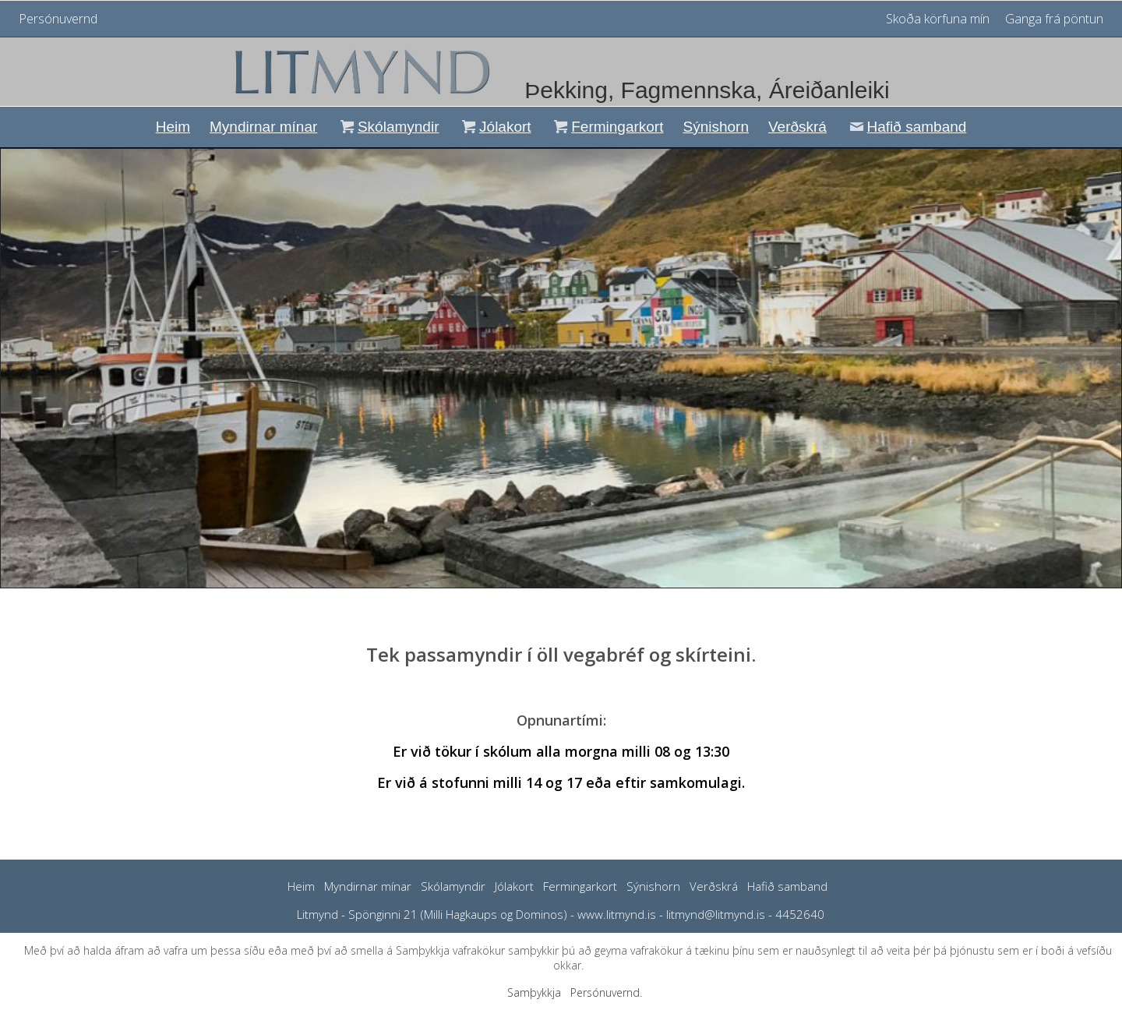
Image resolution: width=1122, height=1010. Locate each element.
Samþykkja (534, 992)
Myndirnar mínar (263, 126)
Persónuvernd (58, 18)
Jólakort (494, 126)
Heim (173, 126)
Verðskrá (797, 126)
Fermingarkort (607, 126)
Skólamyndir (388, 126)
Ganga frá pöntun (1054, 18)
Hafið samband (906, 126)
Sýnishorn (716, 126)
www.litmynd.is (616, 914)
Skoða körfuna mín (939, 18)
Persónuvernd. (606, 992)
